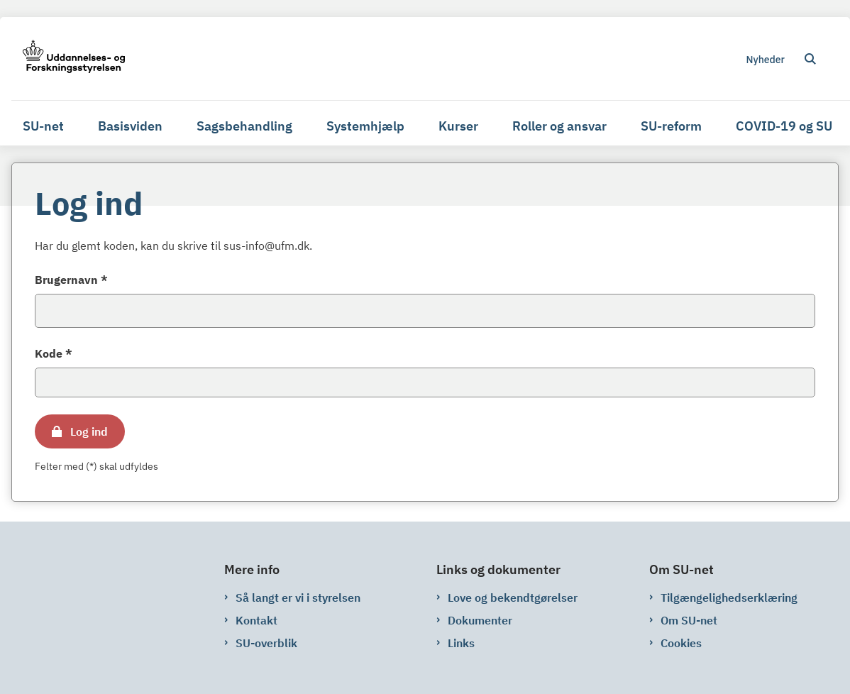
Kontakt (256, 620)
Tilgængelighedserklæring (729, 597)
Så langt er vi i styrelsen (298, 597)
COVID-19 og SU (784, 126)
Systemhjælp (365, 126)
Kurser (458, 126)
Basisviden (130, 126)
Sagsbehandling (244, 126)
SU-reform (671, 126)
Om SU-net (689, 620)
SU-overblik (266, 643)
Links (461, 643)
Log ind (89, 431)
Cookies (681, 643)
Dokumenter (480, 620)
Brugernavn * (71, 279)
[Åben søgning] (810, 59)
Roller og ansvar (559, 126)
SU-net (43, 126)
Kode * (53, 353)
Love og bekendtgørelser (513, 597)
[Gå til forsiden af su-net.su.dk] (68, 58)
